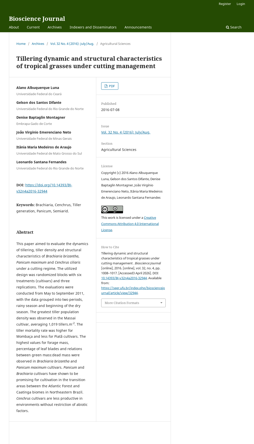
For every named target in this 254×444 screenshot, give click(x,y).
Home (21, 43)
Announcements (138, 27)
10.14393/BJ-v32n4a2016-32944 (124, 278)
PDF (111, 86)
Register (225, 3)
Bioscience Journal (37, 18)
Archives (55, 27)
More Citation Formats (122, 303)
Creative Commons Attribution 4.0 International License (130, 223)
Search (234, 27)
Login (241, 3)
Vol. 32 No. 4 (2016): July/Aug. (72, 43)
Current (33, 27)
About (14, 27)
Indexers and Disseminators (93, 27)
